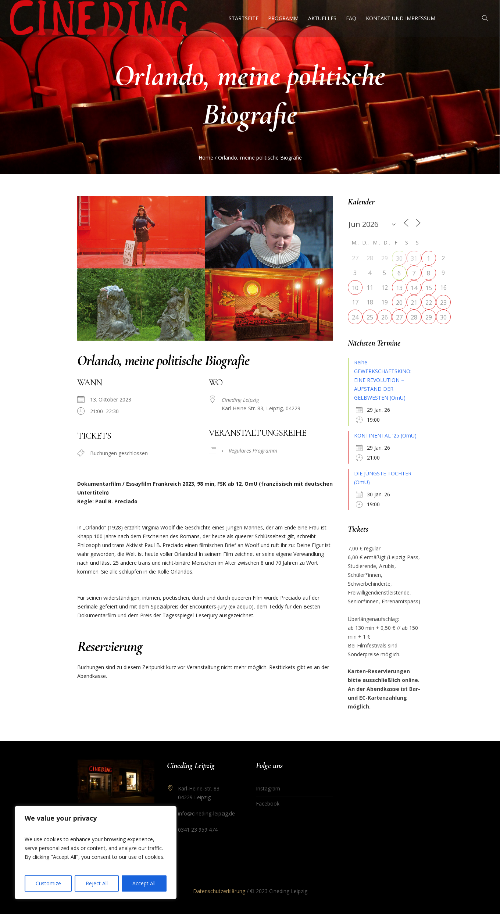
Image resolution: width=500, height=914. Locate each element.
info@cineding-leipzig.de (206, 813)
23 (443, 303)
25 (370, 317)
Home (206, 157)
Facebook (267, 803)
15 (428, 288)
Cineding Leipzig (240, 399)
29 (428, 317)
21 (414, 303)
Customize (48, 883)
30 (399, 258)
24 (355, 317)
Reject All (97, 883)
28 (414, 317)
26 (384, 317)
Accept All (144, 883)
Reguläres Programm (253, 450)
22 (428, 303)
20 (399, 303)
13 (399, 288)
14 (414, 288)
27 (399, 317)
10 (355, 288)
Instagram (268, 788)
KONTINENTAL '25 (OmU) (385, 435)
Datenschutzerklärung (219, 891)
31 (414, 258)
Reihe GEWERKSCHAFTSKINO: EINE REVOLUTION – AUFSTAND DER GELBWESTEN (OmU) (382, 380)
